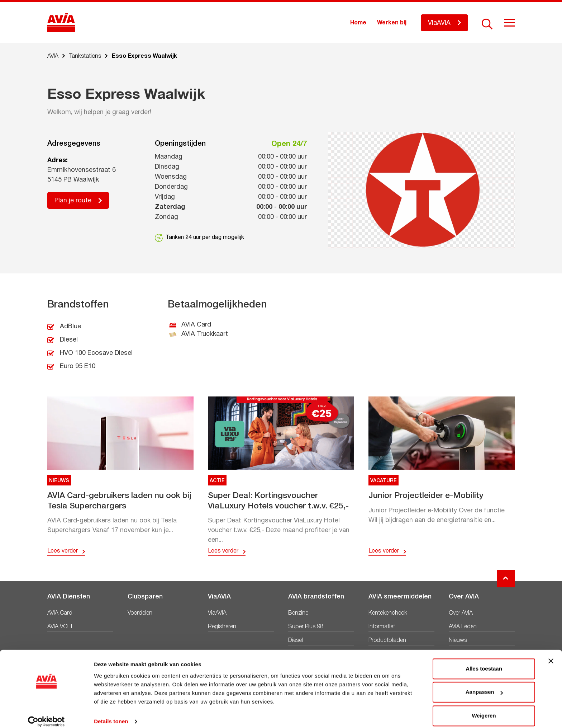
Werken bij (391, 22)
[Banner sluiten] (550, 653)
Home (358, 22)
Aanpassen (484, 684)
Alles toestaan (484, 661)
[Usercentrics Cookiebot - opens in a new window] (46, 714)
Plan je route (72, 201)
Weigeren (484, 708)
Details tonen (111, 714)
